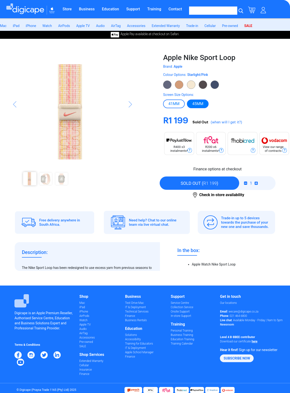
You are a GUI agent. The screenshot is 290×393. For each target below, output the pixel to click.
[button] (15, 121)
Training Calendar (182, 343)
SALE (248, 26)
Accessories (136, 26)
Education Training (182, 339)
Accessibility (133, 339)
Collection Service (182, 307)
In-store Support (181, 316)
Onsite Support (180, 311)
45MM (197, 103)
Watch (47, 26)
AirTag (116, 26)
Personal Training (182, 330)
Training (154, 9)
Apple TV (83, 26)
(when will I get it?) (226, 122)
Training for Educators (139, 343)
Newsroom (227, 324)
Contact (175, 9)
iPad (16, 26)
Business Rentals (136, 320)
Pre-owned (230, 26)
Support (133, 9)
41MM (173, 103)
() (199, 183)
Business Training (182, 335)
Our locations (228, 303)
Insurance (85, 369)
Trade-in (192, 26)
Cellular (210, 26)
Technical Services (136, 311)
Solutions (131, 335)
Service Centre (180, 303)
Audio (100, 26)
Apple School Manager (139, 352)
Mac (3, 26)
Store (67, 9)
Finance (84, 374)
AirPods (64, 26)
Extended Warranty (166, 26)
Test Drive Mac (134, 303)
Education (110, 9)
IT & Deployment (135, 307)
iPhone (31, 26)
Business (87, 9)
